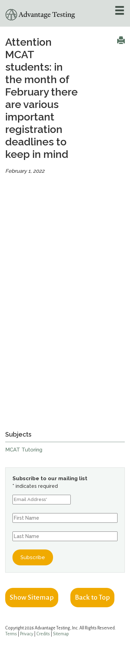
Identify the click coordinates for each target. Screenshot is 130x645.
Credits (43, 633)
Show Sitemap (32, 597)
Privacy (26, 633)
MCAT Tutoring (23, 450)
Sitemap (61, 633)
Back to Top (92, 597)
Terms (11, 633)
